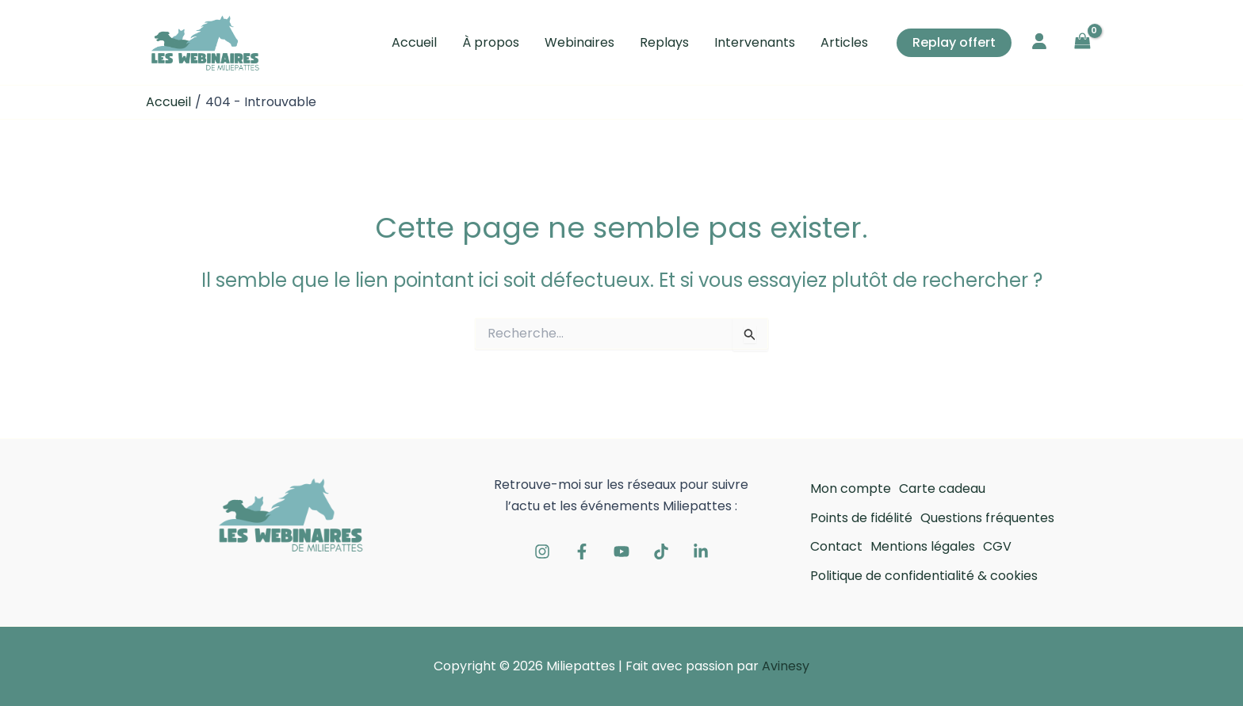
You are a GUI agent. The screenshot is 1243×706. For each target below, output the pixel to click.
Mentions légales (922, 546)
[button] (954, 43)
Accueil (414, 42)
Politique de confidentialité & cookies (924, 576)
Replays (664, 42)
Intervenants (754, 42)
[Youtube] (621, 551)
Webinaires (579, 42)
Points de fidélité (861, 518)
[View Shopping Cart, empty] (1082, 42)
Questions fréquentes (987, 518)
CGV (997, 546)
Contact (836, 546)
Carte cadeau (942, 488)
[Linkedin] (701, 551)
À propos (490, 42)
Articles (844, 42)
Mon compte (850, 488)
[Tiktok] (661, 551)
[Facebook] (582, 551)
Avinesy (785, 666)
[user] (1039, 41)
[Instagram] (542, 551)
